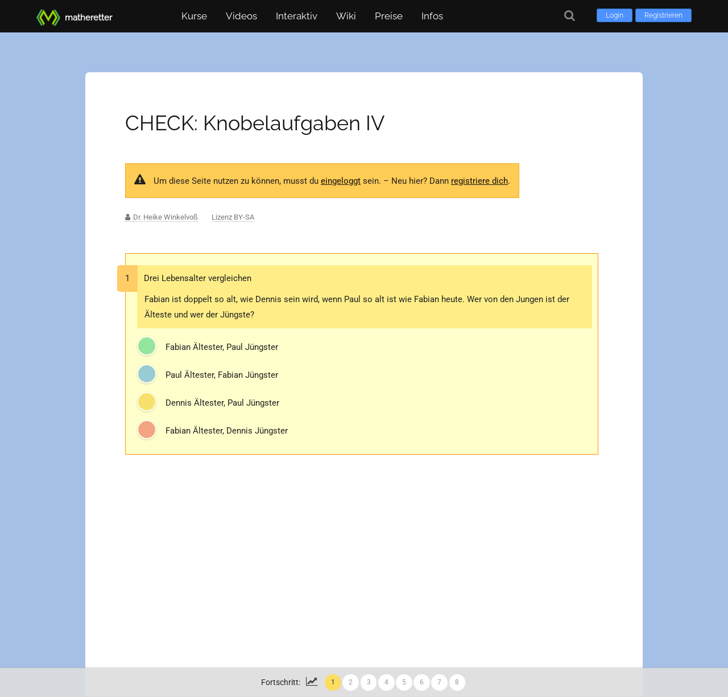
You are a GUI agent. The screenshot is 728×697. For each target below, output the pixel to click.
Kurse (194, 16)
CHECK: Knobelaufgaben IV (254, 123)
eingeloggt (341, 181)
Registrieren (663, 15)
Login (614, 15)
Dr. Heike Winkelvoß (165, 217)
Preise (389, 16)
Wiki (346, 16)
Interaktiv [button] (296, 16)
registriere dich (479, 181)
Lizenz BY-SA (233, 217)
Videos (241, 16)
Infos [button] (432, 16)
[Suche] (569, 15)
